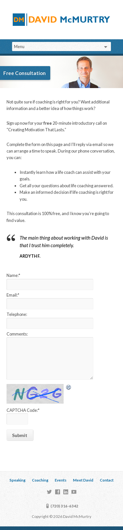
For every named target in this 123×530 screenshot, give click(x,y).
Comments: (17, 334)
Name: (13, 275)
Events (61, 480)
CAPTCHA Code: (23, 410)
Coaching (40, 480)
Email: (13, 295)
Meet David (83, 480)
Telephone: (17, 314)
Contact (107, 480)
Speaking (17, 480)
